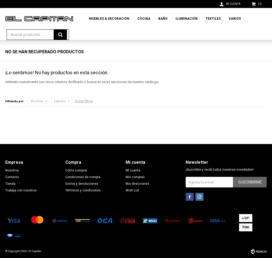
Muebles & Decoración (109, 19)
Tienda (10, 184)
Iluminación (187, 19)
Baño (163, 19)
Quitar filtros (84, 101)
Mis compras (135, 177)
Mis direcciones (137, 184)
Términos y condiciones (83, 190)
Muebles (37, 101)
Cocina (143, 19)
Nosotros (12, 170)
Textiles (213, 19)
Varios (235, 19)
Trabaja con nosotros (21, 190)
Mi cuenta (133, 170)
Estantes (60, 101)
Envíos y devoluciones (81, 184)
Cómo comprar (76, 170)
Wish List (132, 190)
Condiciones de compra (82, 177)
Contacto (12, 177)
